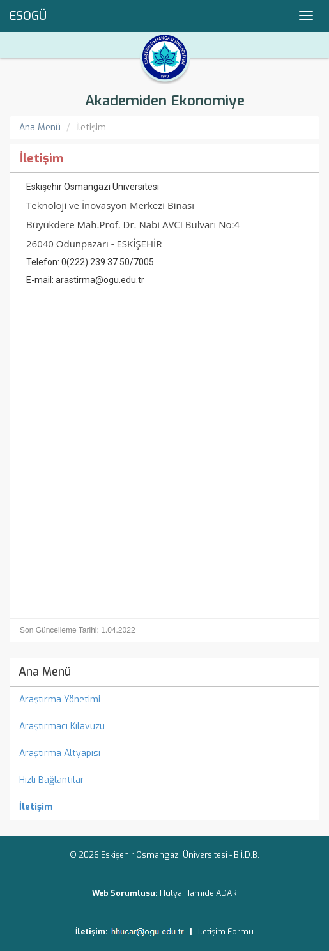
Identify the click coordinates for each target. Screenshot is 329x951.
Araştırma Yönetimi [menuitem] (59, 699)
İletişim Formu (226, 931)
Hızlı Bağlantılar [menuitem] (51, 780)
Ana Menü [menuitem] (45, 671)
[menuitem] (164, 807)
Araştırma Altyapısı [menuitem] (59, 753)
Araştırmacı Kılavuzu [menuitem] (62, 726)
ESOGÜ (28, 16)
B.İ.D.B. (246, 854)
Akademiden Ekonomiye (165, 100)
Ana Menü (40, 127)
